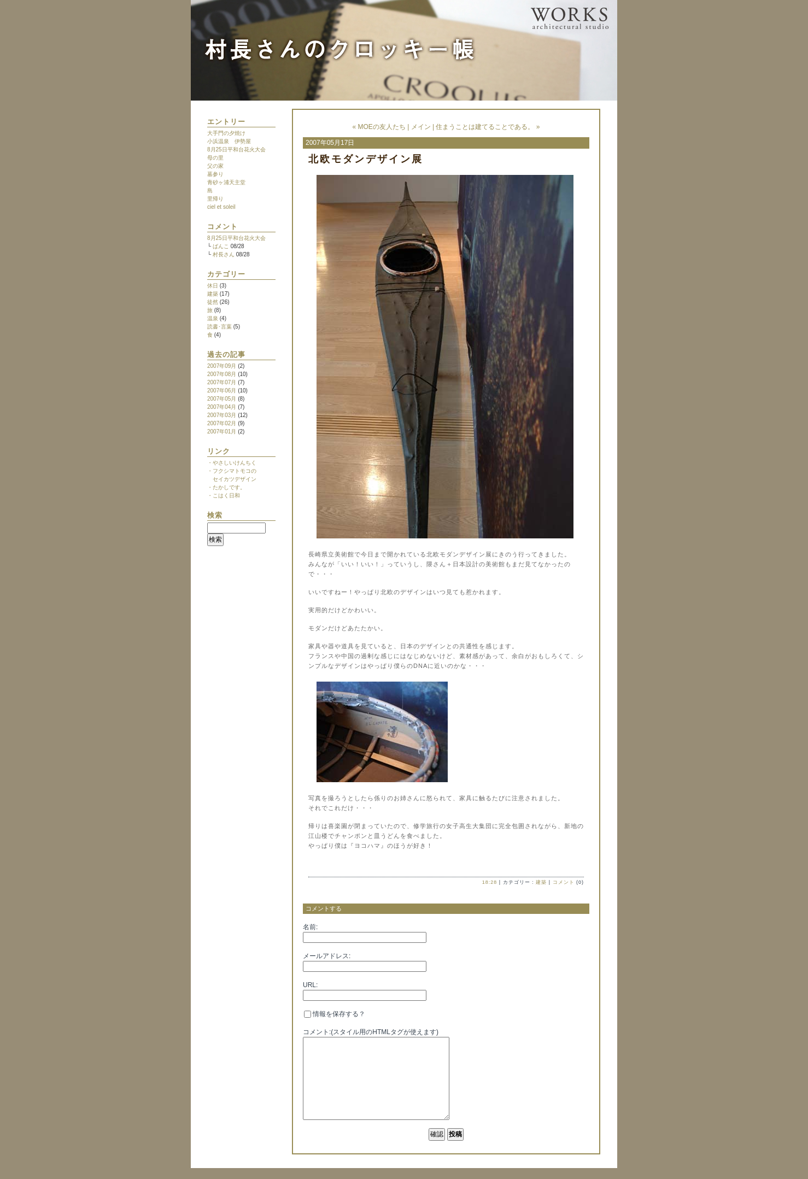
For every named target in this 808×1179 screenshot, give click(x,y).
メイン (421, 127)
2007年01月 (221, 432)
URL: (310, 985)
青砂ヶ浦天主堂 (226, 182)
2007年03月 (221, 415)
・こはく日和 (223, 495)
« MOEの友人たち (379, 127)
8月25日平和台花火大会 (236, 149)
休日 (212, 286)
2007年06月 (221, 391)
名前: (310, 927)
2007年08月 (221, 374)
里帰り (215, 199)
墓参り (215, 174)
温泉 (212, 318)
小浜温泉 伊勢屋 (229, 141)
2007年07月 (221, 382)
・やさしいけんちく (231, 463)
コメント (564, 882)
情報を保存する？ (334, 1014)
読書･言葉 (219, 327)
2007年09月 (221, 366)
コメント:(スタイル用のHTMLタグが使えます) (370, 1032)
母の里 (215, 158)
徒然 (212, 302)
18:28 (489, 882)
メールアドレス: (326, 956)
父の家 (215, 166)
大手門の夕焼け (226, 133)
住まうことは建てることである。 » (488, 127)
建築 (212, 294)
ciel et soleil (221, 207)
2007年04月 (221, 407)
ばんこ (221, 246)
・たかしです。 (226, 487)
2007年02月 (221, 423)
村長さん (224, 254)
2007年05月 (221, 399)
